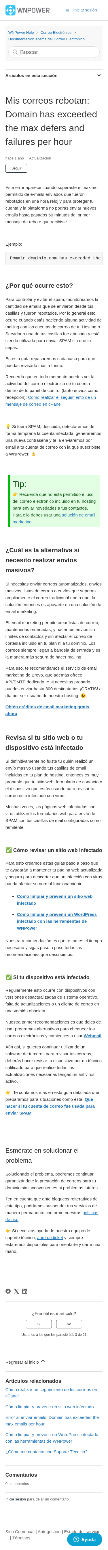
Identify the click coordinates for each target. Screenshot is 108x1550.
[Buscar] (54, 52)
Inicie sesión (15, 1499)
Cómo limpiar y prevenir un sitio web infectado (49, 1406)
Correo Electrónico (55, 32)
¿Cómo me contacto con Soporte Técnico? (46, 1451)
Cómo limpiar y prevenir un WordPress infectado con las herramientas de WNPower (57, 921)
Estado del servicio (82, 1531)
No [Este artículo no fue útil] (69, 1324)
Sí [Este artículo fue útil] (39, 1324)
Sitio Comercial (20, 1531)
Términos (21, 1537)
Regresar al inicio (25, 1361)
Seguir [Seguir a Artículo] (17, 168)
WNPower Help (21, 32)
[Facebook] (8, 1291)
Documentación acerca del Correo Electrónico (46, 39)
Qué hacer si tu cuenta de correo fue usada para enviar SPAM (50, 1106)
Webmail (92, 1035)
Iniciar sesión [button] (85, 10)
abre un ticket (50, 1237)
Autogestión (49, 1531)
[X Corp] (16, 1291)
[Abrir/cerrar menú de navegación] (67, 9)
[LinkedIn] (24, 1291)
